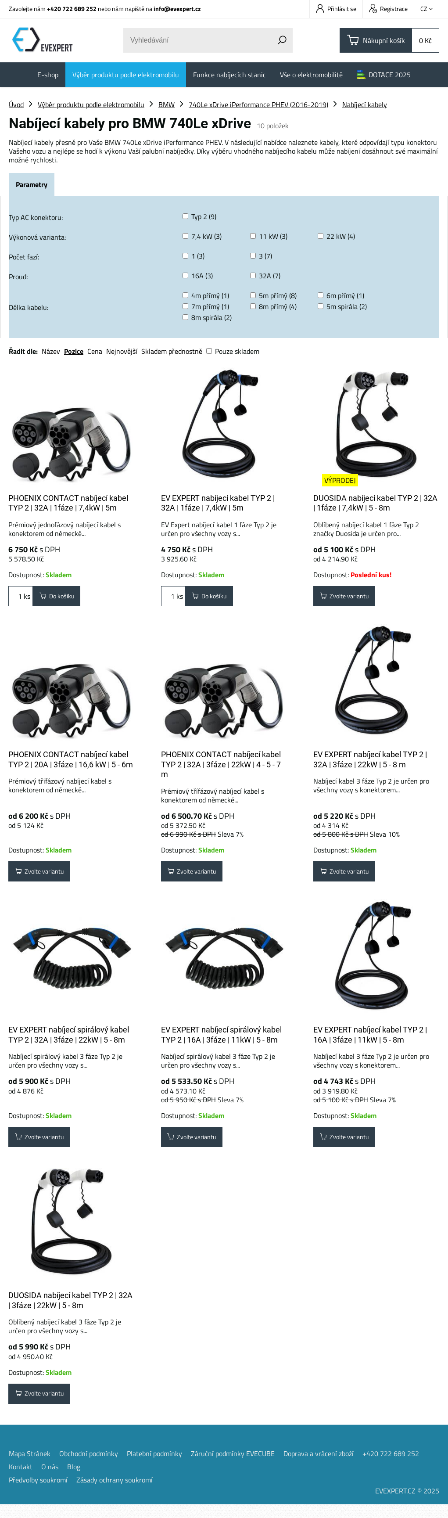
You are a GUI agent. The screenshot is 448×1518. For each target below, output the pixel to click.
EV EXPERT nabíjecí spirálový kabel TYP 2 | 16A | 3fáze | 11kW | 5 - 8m (221, 1041)
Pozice (73, 351)
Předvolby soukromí (38, 1493)
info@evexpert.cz (177, 8)
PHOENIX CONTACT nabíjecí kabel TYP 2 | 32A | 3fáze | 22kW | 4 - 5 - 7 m (221, 767)
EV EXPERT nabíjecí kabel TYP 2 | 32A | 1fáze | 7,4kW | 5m (218, 503)
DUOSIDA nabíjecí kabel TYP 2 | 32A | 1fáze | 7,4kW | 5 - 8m (375, 503)
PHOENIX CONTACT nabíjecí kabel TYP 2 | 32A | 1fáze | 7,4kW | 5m (68, 503)
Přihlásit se (336, 8)
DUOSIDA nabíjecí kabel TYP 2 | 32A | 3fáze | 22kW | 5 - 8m (70, 1310)
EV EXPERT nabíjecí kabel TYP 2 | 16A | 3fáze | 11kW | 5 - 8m (370, 1041)
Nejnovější (121, 351)
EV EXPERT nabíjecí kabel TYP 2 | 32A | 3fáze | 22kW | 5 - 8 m (370, 763)
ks (20, 598)
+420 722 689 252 (72, 8)
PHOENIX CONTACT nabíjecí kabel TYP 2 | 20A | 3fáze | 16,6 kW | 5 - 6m (70, 763)
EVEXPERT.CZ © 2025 (407, 1504)
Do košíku (60, 598)
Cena (94, 351)
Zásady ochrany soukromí (114, 1493)
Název (51, 351)
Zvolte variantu (349, 598)
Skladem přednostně (171, 351)
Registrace (388, 8)
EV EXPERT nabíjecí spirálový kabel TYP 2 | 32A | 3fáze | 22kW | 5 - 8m (68, 1041)
